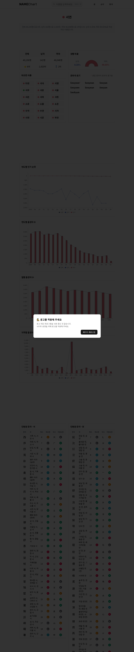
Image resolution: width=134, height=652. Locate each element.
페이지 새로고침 (89, 332)
